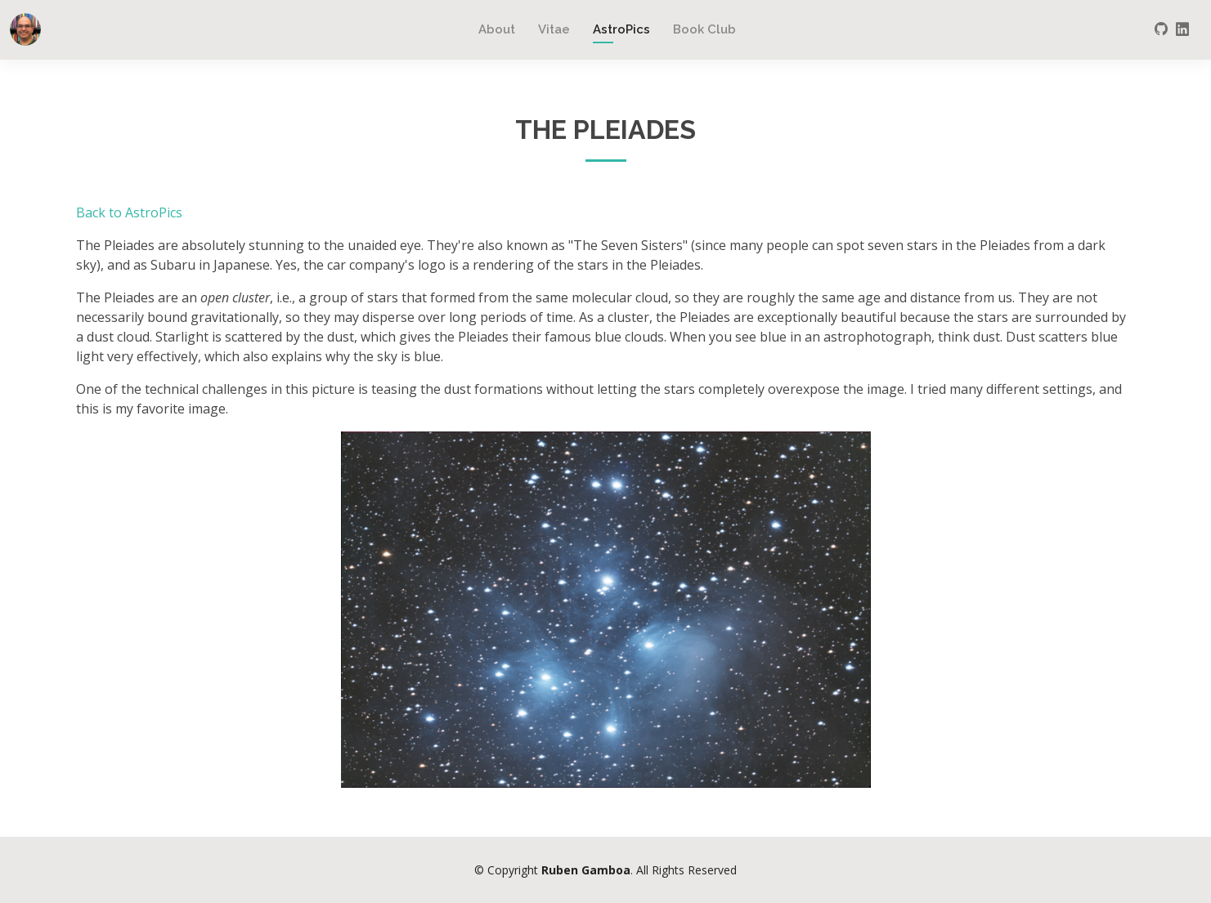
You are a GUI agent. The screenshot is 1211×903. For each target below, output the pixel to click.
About (496, 29)
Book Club (704, 29)
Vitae (554, 29)
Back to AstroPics (129, 212)
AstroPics (621, 29)
